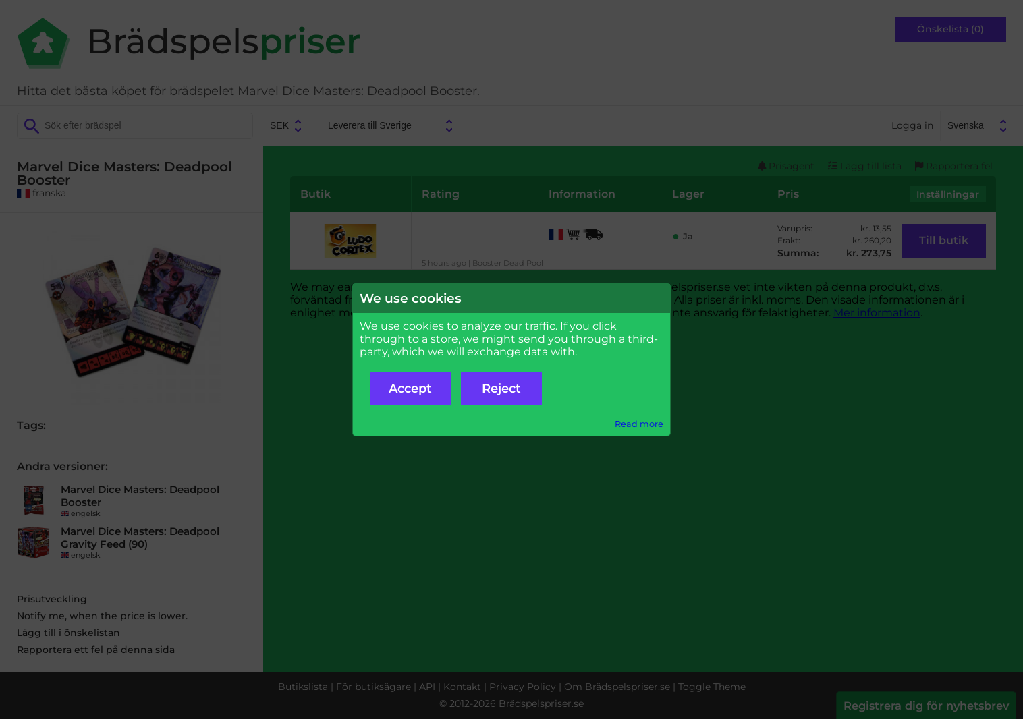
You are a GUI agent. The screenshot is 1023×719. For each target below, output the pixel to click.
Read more (639, 424)
